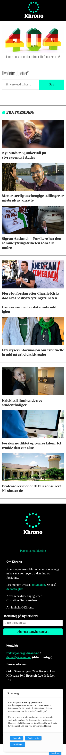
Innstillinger (55, 753)
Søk (51, 84)
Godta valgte (33, 738)
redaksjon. (39, 584)
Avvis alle (17, 738)
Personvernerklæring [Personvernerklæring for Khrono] (33, 550)
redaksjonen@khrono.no (22, 653)
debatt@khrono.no (18, 657)
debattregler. (14, 589)
